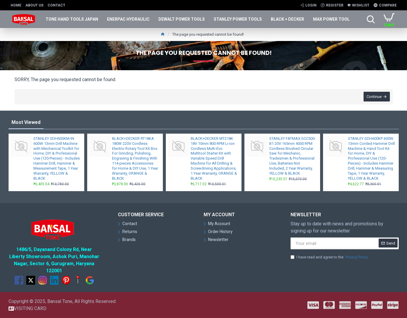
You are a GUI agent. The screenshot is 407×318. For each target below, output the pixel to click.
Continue (374, 97)
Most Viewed (26, 122)
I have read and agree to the (330, 257)
